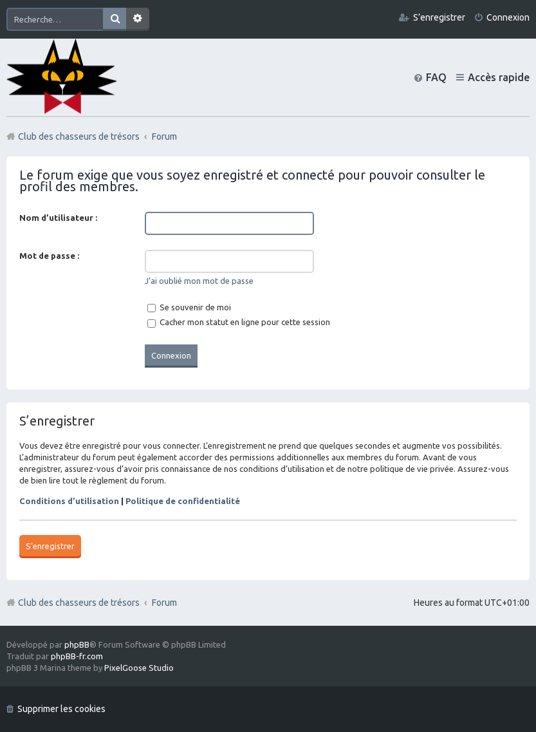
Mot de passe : (49, 255)
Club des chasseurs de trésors (79, 602)
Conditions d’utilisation (69, 500)
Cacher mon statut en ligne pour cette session (238, 321)
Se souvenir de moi (189, 307)
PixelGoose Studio (139, 667)
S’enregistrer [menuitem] (439, 17)
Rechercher (114, 19)
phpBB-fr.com (77, 656)
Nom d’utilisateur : (58, 217)
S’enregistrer (50, 545)
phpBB (76, 644)
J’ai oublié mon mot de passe (199, 280)
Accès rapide (499, 77)
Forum (164, 602)
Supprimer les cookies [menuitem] (61, 709)
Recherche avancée (137, 19)
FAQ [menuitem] (436, 77)
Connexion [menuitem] (508, 17)
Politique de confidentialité (182, 500)
